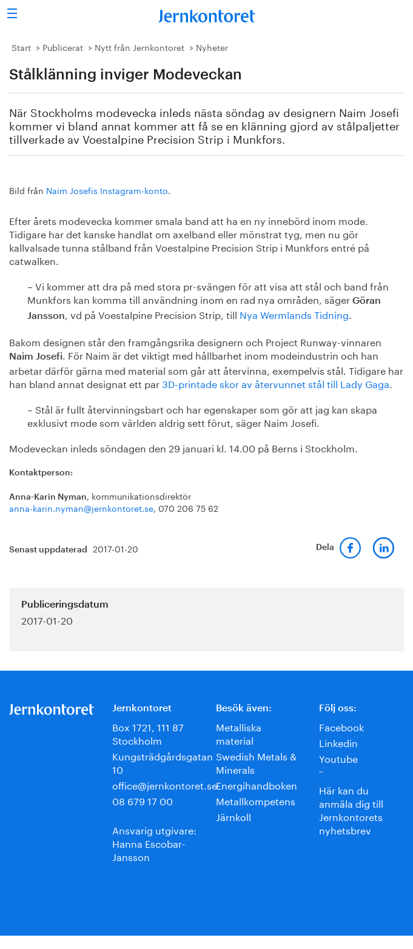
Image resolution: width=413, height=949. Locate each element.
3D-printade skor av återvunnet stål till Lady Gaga (275, 383)
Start (21, 46)
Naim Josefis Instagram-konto (107, 189)
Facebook (341, 726)
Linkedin (338, 741)
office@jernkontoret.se (164, 784)
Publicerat (62, 46)
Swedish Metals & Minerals (256, 762)
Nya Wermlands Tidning (294, 313)
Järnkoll (233, 815)
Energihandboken (256, 784)
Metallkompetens (255, 800)
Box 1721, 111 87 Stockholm (148, 733)
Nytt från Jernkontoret (139, 46)
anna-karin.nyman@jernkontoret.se (81, 507)
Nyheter (212, 46)
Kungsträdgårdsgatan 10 (162, 762)
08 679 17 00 (142, 800)
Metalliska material (238, 733)
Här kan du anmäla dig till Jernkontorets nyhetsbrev (351, 809)
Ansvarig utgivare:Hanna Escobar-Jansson (154, 842)
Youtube (338, 757)
